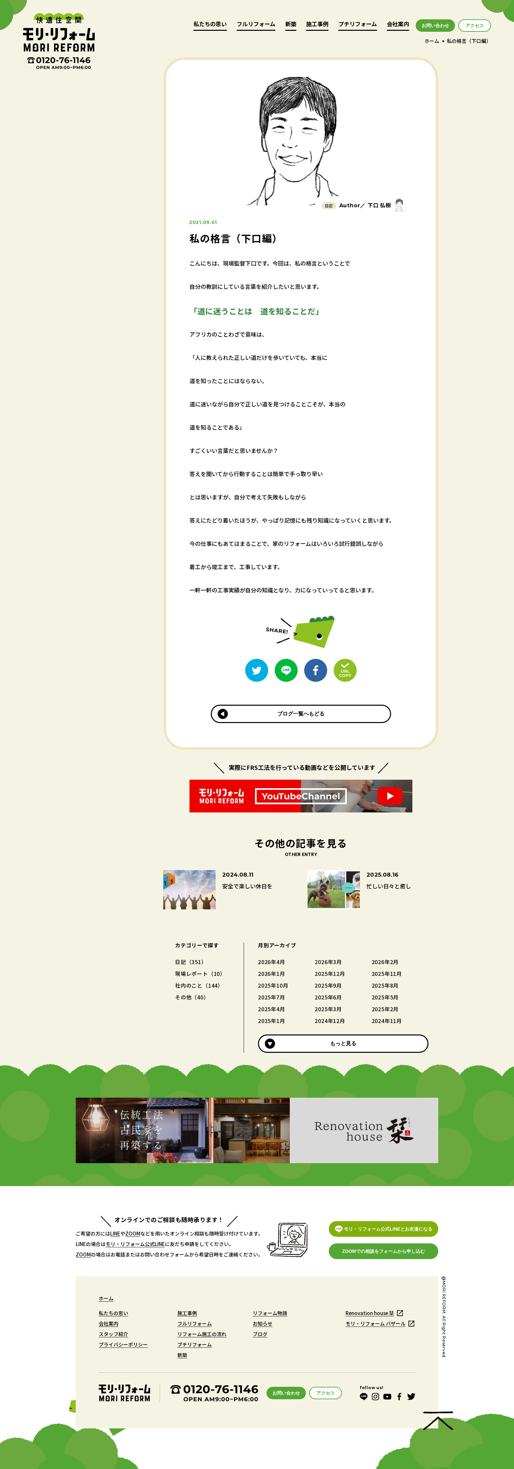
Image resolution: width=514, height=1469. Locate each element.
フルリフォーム (256, 24)
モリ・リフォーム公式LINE (135, 1243)
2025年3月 (328, 1009)
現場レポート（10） (200, 973)
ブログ (260, 1333)
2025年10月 (273, 985)
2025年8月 (385, 985)
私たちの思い (210, 24)
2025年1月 (271, 1021)
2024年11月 (387, 1021)
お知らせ (262, 1323)
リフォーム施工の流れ (202, 1333)
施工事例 (317, 24)
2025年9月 (328, 985)
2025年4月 (271, 1009)
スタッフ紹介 (113, 1333)
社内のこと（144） (199, 985)
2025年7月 (271, 997)
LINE (115, 1233)
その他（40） (192, 997)
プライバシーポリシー (123, 1344)
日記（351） (191, 962)
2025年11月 (387, 973)
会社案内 (398, 24)
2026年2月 (385, 962)
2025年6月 (328, 997)
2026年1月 (271, 973)
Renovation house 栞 (370, 1313)
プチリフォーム (357, 24)
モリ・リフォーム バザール (375, 1323)
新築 (290, 24)
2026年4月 (271, 962)
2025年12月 (330, 973)
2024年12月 (330, 1021)
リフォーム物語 (270, 1313)
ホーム (432, 40)
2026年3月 (328, 962)
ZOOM (132, 1233)
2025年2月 (385, 1009)
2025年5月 (385, 997)
